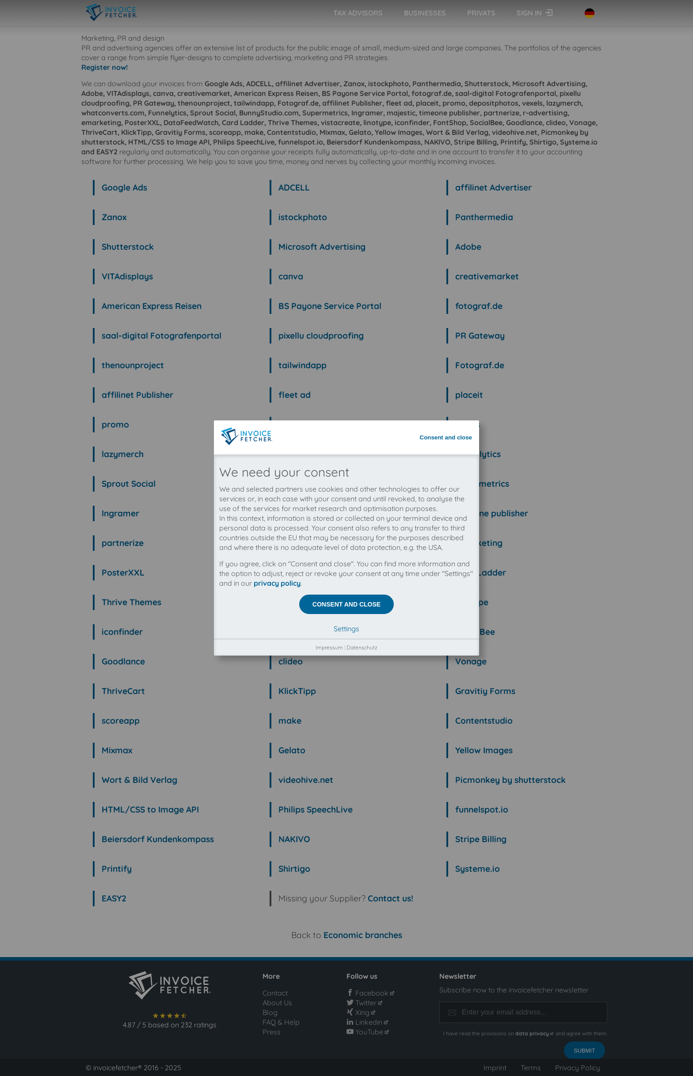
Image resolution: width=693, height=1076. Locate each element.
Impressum (329, 268)
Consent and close (446, 58)
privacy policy (277, 204)
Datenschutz (361, 268)
